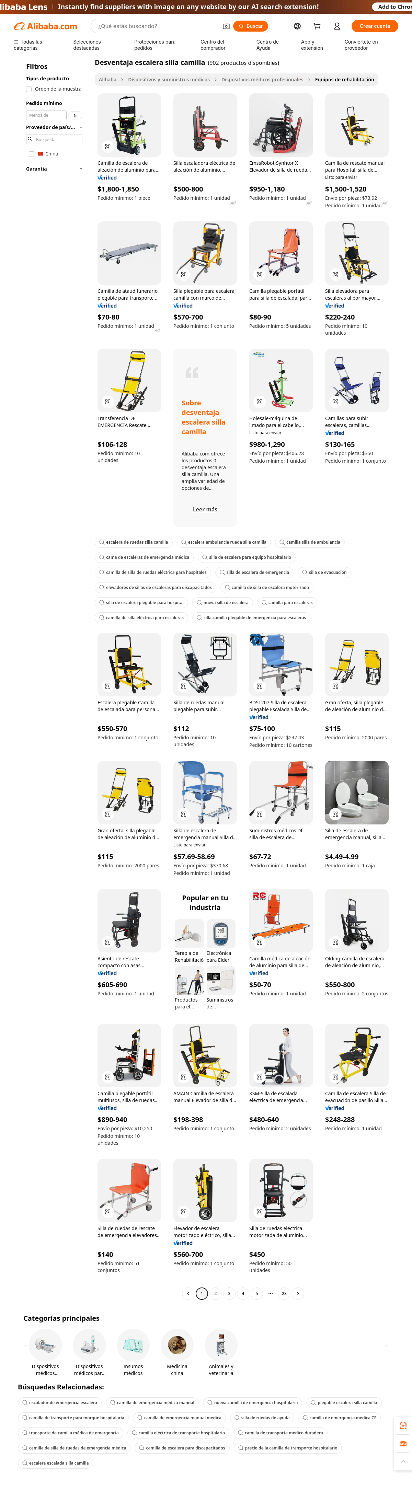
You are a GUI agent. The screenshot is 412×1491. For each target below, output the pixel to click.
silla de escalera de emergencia (254, 572)
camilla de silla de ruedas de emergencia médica (74, 1448)
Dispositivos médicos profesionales (262, 79)
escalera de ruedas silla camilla (133, 542)
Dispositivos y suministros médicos (169, 79)
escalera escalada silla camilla (55, 1463)
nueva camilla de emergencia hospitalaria (252, 1403)
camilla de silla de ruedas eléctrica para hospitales (153, 572)
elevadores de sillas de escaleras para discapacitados (155, 587)
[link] (403, 1426)
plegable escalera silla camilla (344, 1403)
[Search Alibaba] (157, 26)
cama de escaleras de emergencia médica (144, 557)
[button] (226, 26)
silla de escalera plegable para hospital (141, 602)
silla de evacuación (324, 572)
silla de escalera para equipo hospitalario (246, 557)
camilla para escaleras (287, 602)
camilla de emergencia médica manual (152, 1403)
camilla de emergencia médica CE (340, 1418)
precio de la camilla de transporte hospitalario (287, 1448)
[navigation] (52, 679)
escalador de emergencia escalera (59, 1403)
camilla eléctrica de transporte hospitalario (178, 1433)
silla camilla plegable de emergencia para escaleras (251, 618)
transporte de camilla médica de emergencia (70, 1433)
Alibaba (107, 79)
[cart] (318, 27)
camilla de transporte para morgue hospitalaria (73, 1418)
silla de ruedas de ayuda (262, 1418)
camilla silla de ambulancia (309, 542)
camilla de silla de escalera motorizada (267, 587)
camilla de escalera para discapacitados (182, 1448)
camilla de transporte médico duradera (280, 1433)
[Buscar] (250, 26)
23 (284, 1293)
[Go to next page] (298, 1293)
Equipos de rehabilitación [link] (344, 79)
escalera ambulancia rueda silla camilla (223, 542)
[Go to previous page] (188, 1293)
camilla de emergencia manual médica (179, 1418)
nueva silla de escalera (223, 602)
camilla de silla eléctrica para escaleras (141, 618)
